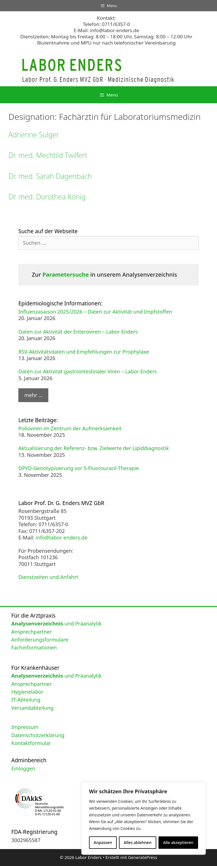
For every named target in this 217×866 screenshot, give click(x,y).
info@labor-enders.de (114, 30)
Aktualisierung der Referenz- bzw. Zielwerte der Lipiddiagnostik (93, 448)
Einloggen (23, 768)
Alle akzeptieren (178, 842)
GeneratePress (142, 857)
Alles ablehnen (137, 842)
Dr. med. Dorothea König (47, 196)
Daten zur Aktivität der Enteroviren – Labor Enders (78, 331)
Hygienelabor (27, 691)
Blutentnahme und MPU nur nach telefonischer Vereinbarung (106, 42)
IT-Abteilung (25, 699)
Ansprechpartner (31, 631)
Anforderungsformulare (39, 639)
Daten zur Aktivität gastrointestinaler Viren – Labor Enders (87, 371)
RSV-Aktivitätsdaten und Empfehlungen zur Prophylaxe (83, 351)
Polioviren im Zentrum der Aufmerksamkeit (69, 428)
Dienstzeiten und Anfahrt (48, 577)
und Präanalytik (56, 623)
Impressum (24, 727)
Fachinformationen (34, 647)
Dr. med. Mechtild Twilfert (47, 155)
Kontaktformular (31, 743)
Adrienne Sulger (33, 134)
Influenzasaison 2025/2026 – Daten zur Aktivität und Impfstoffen (95, 311)
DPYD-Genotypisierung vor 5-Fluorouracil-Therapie (78, 468)
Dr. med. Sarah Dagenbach (50, 176)
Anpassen (103, 842)
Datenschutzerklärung (37, 735)
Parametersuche (65, 274)
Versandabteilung (32, 707)
